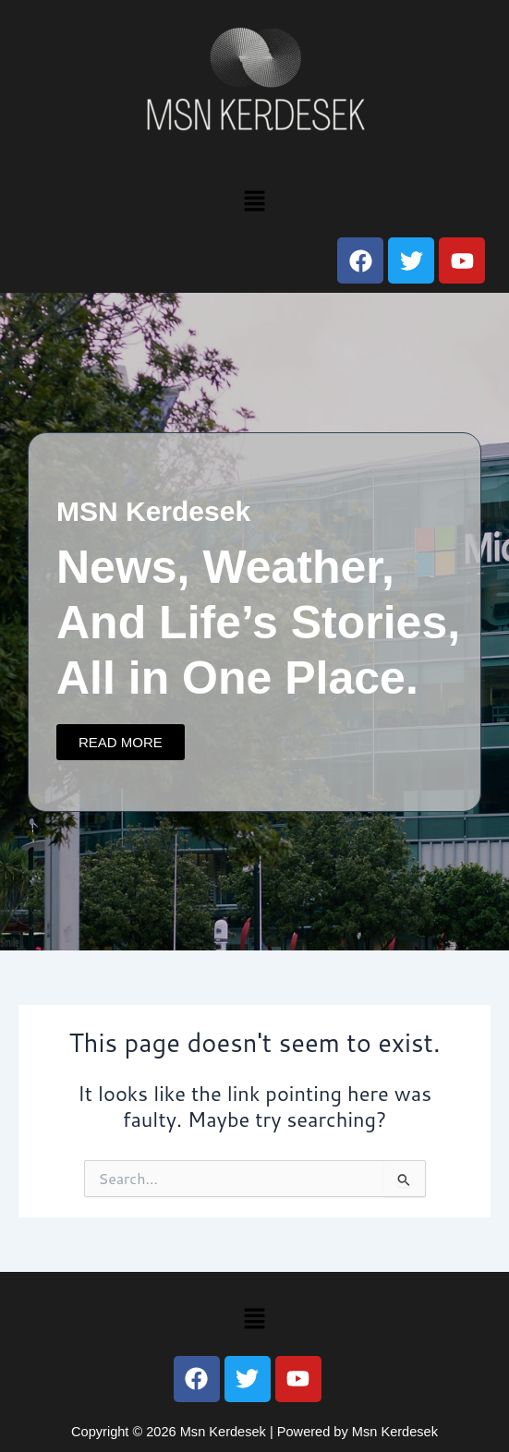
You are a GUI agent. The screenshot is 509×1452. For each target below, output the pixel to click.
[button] (254, 200)
